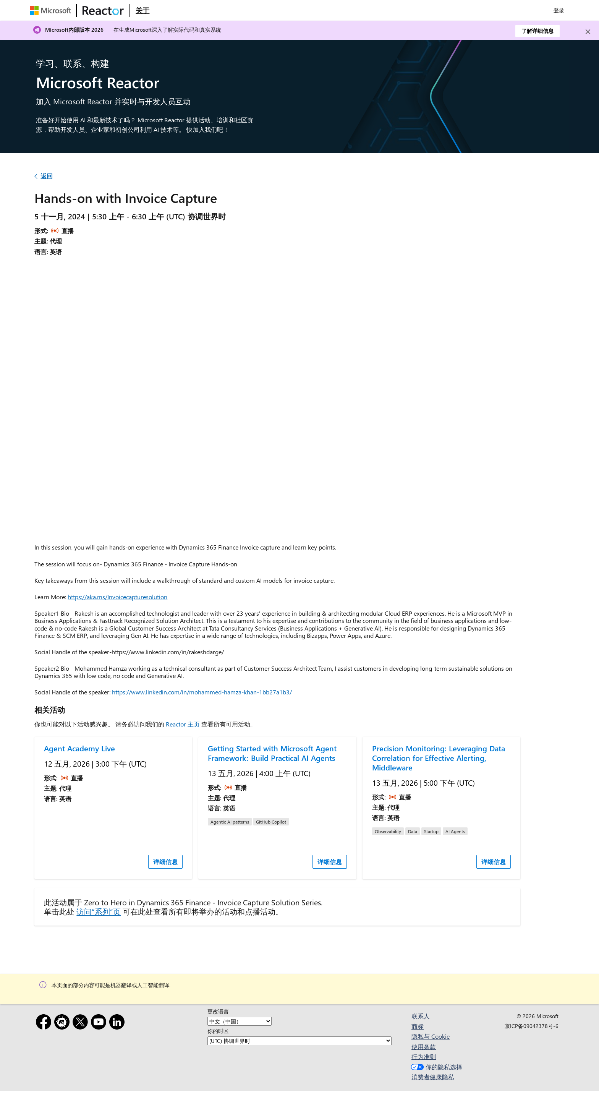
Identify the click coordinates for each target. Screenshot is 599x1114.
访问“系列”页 (98, 911)
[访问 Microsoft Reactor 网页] (103, 10)
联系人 (420, 1016)
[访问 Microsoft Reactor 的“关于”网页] (142, 10)
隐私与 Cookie (430, 1036)
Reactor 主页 (183, 724)
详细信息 (165, 862)
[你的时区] (299, 1040)
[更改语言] (239, 1021)
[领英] (118, 1023)
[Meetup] (63, 1023)
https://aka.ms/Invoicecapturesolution (117, 597)
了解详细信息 (537, 30)
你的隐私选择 (435, 1067)
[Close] (588, 32)
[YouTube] (100, 1023)
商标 (417, 1026)
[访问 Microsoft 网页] (52, 10)
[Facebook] (45, 1023)
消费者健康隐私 (432, 1077)
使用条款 (423, 1047)
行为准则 (423, 1056)
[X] (82, 1023)
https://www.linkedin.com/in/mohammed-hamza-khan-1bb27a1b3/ (202, 692)
